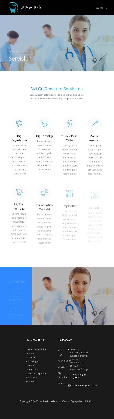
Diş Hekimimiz (60, 375)
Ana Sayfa (14, 51)
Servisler (60, 366)
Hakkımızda (60, 360)
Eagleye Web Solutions (83, 401)
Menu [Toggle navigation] (102, 7)
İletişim (60, 383)
